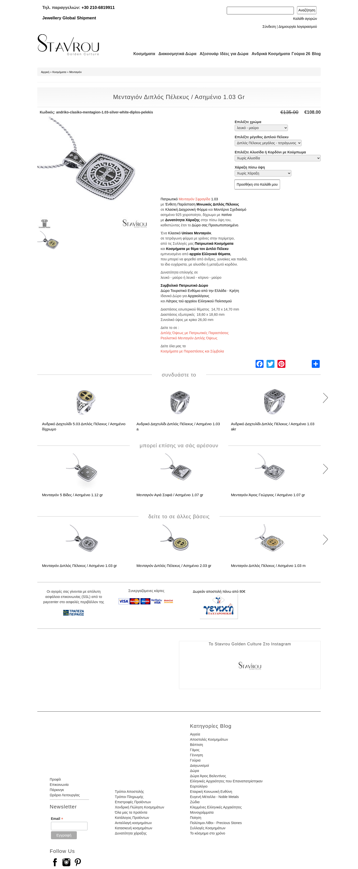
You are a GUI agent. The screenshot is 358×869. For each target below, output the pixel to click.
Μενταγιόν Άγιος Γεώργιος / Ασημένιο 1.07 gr (268, 495)
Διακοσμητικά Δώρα (175, 54)
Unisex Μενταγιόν (196, 233)
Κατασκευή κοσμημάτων (133, 828)
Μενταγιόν (75, 71)
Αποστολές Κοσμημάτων (209, 739)
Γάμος (194, 750)
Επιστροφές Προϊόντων (133, 802)
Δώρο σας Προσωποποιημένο (215, 225)
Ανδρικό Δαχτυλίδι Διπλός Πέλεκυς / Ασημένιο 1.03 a (178, 426)
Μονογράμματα (202, 812)
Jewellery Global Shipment (69, 18)
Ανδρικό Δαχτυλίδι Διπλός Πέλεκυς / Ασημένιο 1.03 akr (272, 426)
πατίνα (226, 215)
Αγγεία (195, 734)
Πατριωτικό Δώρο (193, 285)
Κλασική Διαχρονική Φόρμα (186, 209)
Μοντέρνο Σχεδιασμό (230, 209)
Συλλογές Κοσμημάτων (207, 828)
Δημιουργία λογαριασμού (297, 27)
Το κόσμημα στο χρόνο (207, 833)
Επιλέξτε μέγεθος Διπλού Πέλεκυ (261, 137)
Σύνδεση (269, 27)
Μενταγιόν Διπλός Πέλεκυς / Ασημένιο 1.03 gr (79, 565)
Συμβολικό (169, 285)
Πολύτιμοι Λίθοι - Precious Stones (216, 823)
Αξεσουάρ (206, 54)
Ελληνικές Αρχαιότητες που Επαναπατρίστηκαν (226, 781)
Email (57, 818)
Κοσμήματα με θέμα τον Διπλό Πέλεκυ (197, 249)
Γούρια (195, 760)
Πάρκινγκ (57, 790)
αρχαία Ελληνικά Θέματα (209, 254)
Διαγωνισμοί (199, 765)
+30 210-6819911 (98, 7)
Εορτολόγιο (198, 786)
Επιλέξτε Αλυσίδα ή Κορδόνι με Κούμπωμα (270, 152)
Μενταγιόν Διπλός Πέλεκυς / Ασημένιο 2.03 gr (173, 565)
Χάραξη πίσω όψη (250, 167)
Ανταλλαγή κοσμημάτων (133, 823)
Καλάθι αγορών (305, 19)
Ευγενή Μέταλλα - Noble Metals (214, 797)
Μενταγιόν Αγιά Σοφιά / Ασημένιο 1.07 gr (169, 495)
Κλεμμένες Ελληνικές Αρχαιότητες (216, 807)
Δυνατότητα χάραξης (131, 833)
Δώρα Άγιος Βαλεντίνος (208, 776)
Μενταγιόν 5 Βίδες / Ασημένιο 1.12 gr (72, 495)
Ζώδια (194, 802)
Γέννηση (196, 755)
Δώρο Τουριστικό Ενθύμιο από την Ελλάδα (193, 291)
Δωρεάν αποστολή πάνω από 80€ (219, 591)
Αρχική (45, 71)
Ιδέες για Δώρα (233, 54)
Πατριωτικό (169, 199)
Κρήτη (234, 291)
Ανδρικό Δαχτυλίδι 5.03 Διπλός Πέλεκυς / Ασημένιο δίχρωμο (84, 426)
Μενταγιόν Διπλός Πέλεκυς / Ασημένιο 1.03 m (268, 565)
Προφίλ (55, 779)
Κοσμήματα (143, 54)
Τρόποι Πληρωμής (129, 797)
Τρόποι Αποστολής (129, 792)
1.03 (214, 199)
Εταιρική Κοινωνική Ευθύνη (211, 792)
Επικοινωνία (59, 785)
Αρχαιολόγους (198, 296)
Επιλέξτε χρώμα (248, 122)
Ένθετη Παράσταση (180, 204)
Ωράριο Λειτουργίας (65, 795)
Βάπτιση (196, 745)
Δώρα (194, 771)
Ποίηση (195, 818)
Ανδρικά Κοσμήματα (268, 54)
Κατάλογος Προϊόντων (132, 818)
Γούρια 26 (299, 54)
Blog (316, 54)
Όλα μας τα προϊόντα (131, 812)
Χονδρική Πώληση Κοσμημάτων (139, 807)
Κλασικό (174, 233)
